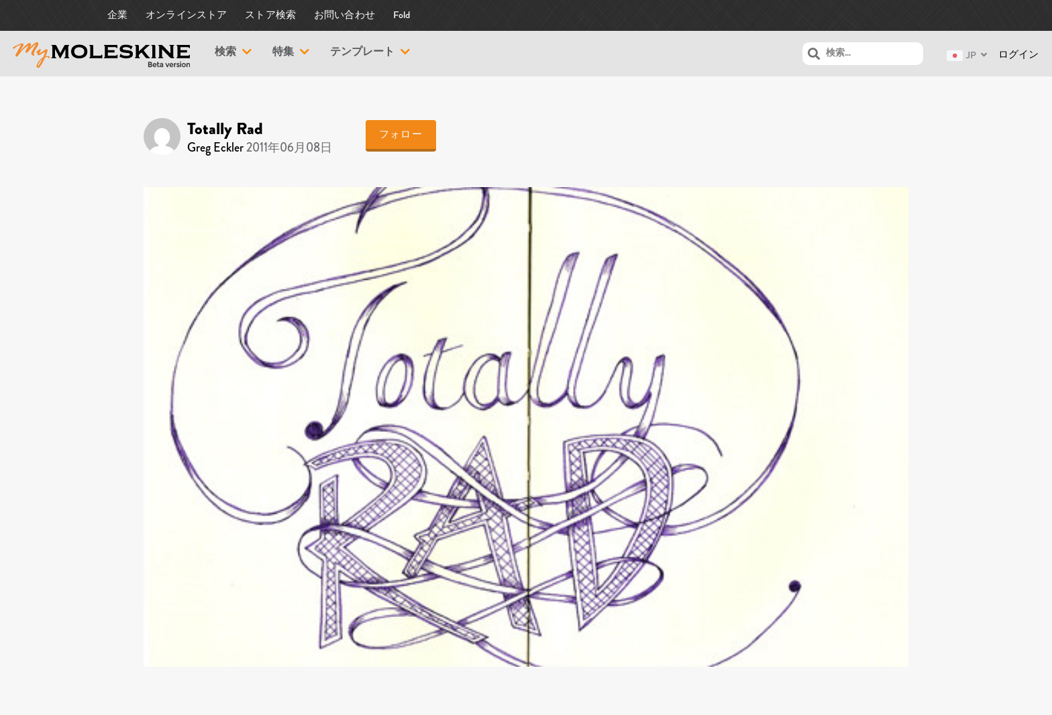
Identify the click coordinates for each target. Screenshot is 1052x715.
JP (961, 55)
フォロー (401, 134)
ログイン (1018, 55)
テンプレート (362, 53)
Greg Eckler (215, 147)
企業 (117, 15)
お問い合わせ (344, 15)
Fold (402, 15)
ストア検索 (270, 15)
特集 (283, 53)
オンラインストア (186, 15)
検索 (225, 53)
